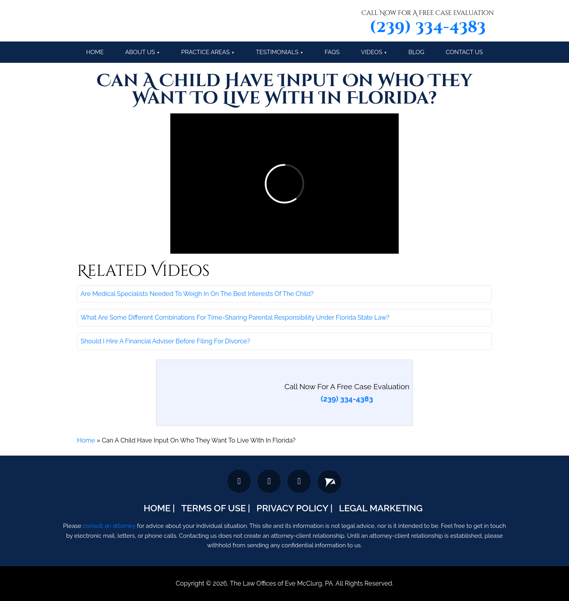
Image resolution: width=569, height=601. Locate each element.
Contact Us (464, 52)
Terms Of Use (213, 508)
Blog (416, 52)
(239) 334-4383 (427, 27)
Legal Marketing (381, 508)
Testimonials (277, 52)
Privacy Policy (292, 508)
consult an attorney (109, 525)
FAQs (331, 52)
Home (86, 440)
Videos (371, 52)
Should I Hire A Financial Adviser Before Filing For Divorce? (165, 341)
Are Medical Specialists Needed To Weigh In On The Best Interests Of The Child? (197, 294)
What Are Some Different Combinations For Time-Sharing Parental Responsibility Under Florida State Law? (235, 317)
